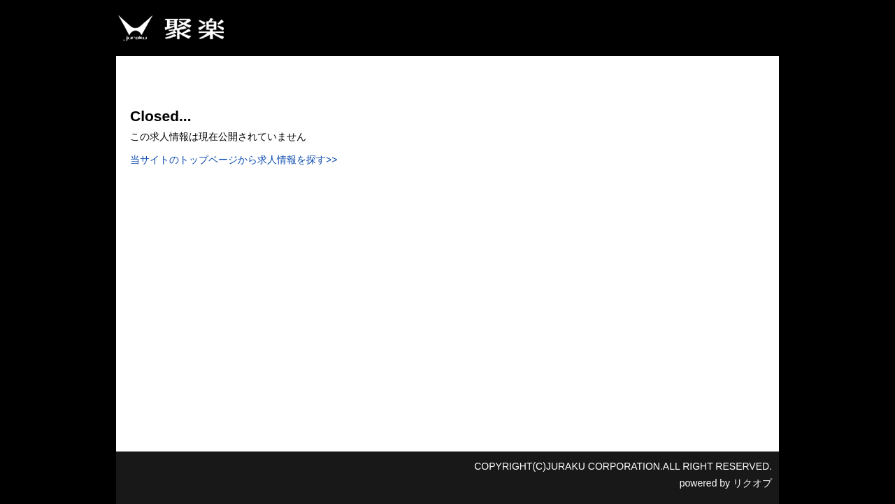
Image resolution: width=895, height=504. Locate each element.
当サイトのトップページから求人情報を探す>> (233, 159)
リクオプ (752, 483)
